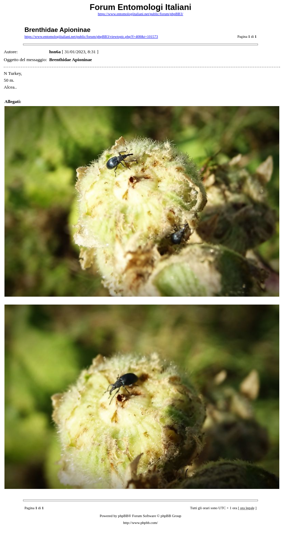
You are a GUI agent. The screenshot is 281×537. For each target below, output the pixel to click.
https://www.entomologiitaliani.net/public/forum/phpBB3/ (140, 14)
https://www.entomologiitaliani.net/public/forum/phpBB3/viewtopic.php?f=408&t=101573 (91, 36)
